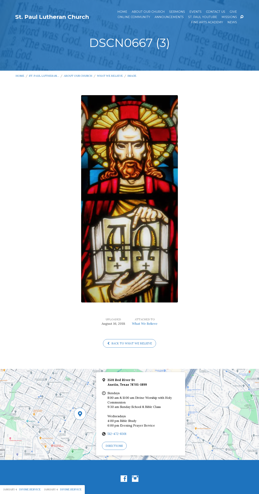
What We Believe (110, 76)
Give (233, 11)
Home (122, 11)
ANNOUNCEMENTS (169, 17)
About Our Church (148, 11)
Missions (229, 17)
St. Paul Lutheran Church (52, 16)
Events (195, 11)
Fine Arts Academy (207, 22)
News (232, 22)
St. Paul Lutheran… (44, 76)
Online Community (134, 17)
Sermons (177, 11)
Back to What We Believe (129, 343)
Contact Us (215, 11)
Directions (114, 446)
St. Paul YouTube (202, 17)
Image (131, 76)
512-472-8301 (116, 434)
